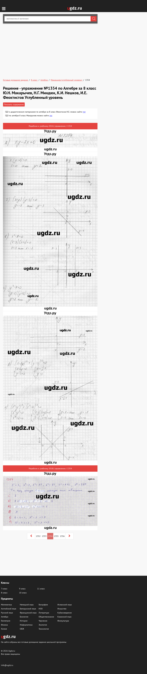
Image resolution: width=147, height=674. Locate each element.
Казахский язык (64, 616)
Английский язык (8, 608)
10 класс (23, 592)
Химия (4, 629)
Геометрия (5, 620)
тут (84, 112)
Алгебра (4, 616)
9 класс (22, 588)
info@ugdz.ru (7, 665)
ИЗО (41, 608)
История (23, 620)
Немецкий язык (27, 604)
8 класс (4, 592)
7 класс (4, 588)
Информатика (26, 624)
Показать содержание (14, 104)
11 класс (41, 588)
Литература (44, 612)
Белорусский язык (28, 608)
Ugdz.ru (11, 651)
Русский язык (7, 612)
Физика (4, 624)
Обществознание (46, 616)
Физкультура (63, 620)
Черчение (43, 620)
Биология (24, 616)
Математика (6, 604)
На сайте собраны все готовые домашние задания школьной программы (33, 642)
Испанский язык (64, 604)
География (43, 604)
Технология (44, 629)
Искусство (61, 608)
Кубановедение (64, 612)
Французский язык (28, 612)
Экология (43, 624)
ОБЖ (22, 629)
